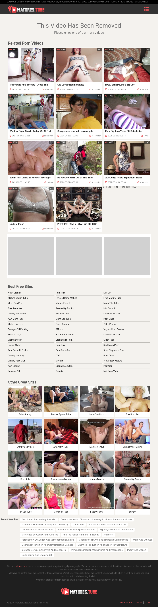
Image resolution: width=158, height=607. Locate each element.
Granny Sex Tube (112, 313)
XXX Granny (14, 366)
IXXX (58, 355)
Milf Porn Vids (111, 371)
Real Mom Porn (111, 345)
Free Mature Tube (112, 298)
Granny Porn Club (16, 360)
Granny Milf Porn (64, 339)
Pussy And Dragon (136, 550)
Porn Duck (109, 355)
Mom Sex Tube (63, 318)
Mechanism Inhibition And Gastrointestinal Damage (47, 544)
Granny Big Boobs (65, 308)
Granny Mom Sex (64, 366)
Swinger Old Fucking (18, 329)
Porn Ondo (109, 318)
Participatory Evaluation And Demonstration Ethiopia (48, 539)
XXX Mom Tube (15, 318)
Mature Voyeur (15, 324)
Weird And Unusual (142, 539)
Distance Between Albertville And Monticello (44, 550)
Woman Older (15, 339)
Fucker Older (14, 345)
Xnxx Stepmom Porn (114, 350)
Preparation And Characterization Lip (107, 524)
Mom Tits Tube (111, 303)
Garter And (78, 524)
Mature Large (14, 334)
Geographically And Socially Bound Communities (103, 539)
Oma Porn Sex (63, 350)
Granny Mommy (16, 355)
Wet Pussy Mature (113, 360)
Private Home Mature (66, 298)
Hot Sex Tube (62, 313)
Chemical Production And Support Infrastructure (102, 544)
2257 (147, 602)
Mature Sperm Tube (18, 298)
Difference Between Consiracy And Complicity (45, 524)
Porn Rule (60, 292)
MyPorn (59, 360)
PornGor (108, 366)
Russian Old (14, 371)
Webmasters (126, 602)
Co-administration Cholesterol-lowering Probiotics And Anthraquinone (96, 519)
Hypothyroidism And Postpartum (116, 529)
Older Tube (109, 339)
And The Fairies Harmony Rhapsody (81, 534)
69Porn (59, 329)
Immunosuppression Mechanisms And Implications (97, 550)
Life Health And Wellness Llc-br (37, 529)
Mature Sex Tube (112, 334)
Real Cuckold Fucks (18, 350)
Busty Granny (62, 324)
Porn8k (59, 371)
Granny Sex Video (17, 313)
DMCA (139, 602)
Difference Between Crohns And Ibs (40, 534)
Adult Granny (14, 292)
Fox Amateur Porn (65, 334)
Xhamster (108, 534)
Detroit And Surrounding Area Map (39, 519)
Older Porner (110, 324)
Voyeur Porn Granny (114, 329)
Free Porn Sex (15, 308)
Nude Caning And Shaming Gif (37, 555)
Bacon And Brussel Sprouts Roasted (76, 529)
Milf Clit (107, 292)
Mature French (63, 303)
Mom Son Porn (15, 303)
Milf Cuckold (110, 308)
